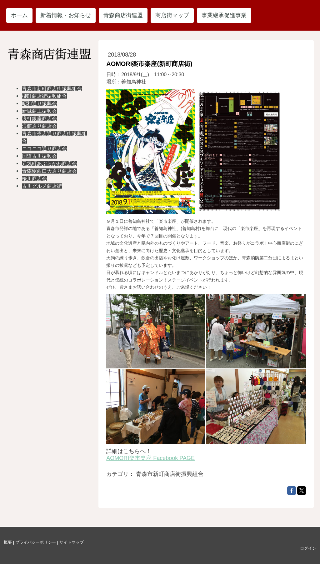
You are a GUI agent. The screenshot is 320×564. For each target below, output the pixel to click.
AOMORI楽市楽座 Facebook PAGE (150, 458)
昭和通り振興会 (39, 103)
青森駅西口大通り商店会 (49, 171)
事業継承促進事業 (224, 15)
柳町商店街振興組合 (44, 96)
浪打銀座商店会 (39, 118)
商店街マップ (172, 15)
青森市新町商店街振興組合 (52, 88)
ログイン (308, 548)
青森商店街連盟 (123, 15)
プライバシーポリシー (35, 542)
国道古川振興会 (39, 156)
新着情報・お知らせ (65, 15)
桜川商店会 (34, 178)
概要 (8, 542)
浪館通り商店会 (39, 126)
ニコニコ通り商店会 (44, 148)
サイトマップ (71, 542)
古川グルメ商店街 (42, 186)
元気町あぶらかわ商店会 (49, 163)
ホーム (19, 15)
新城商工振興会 (39, 111)
